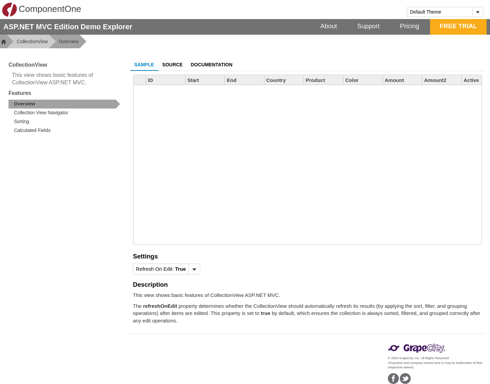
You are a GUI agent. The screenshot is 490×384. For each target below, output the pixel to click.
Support (368, 26)
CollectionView (32, 41)
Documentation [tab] (211, 64)
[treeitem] (64, 104)
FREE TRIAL (458, 26)
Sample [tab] (144, 64)
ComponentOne (41, 9)
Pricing (409, 26)
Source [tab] (172, 64)
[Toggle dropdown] (477, 12)
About (328, 26)
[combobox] (439, 12)
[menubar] (166, 269)
